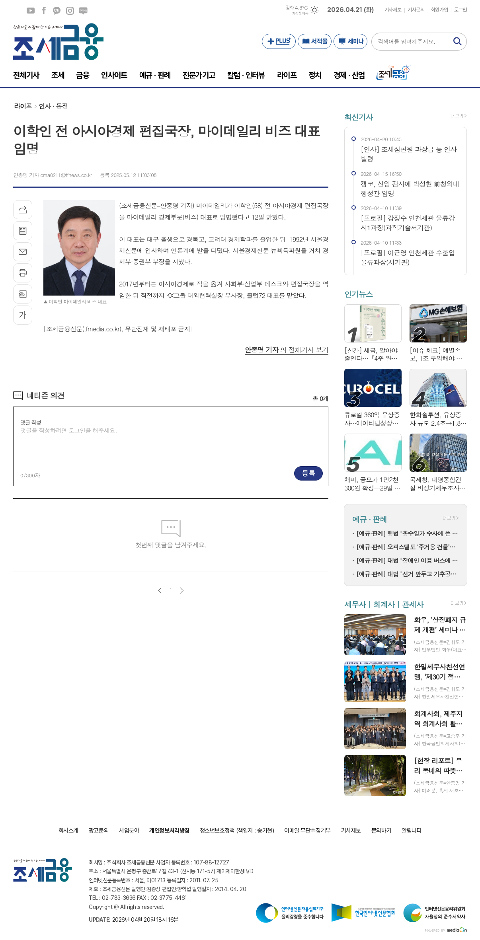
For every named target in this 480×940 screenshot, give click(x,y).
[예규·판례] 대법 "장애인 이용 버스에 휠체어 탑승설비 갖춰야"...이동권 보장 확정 (407, 560)
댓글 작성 (30, 422)
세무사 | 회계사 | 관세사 (383, 604)
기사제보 (392, 10)
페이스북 (44, 11)
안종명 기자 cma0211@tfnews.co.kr (52, 175)
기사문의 (416, 10)
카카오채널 (57, 11)
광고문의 (99, 830)
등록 (308, 473)
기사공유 (22, 209)
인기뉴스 (358, 294)
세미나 (350, 41)
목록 (22, 230)
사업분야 (129, 830)
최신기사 (358, 116)
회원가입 (439, 10)
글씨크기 (22, 315)
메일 (22, 251)
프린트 (22, 272)
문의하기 (381, 830)
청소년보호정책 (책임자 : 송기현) (237, 830)
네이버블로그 (83, 11)
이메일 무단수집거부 (307, 830)
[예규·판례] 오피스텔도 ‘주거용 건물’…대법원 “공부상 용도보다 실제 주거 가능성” (407, 547)
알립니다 (411, 830)
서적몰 (315, 41)
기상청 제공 (300, 14)
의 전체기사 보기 (286, 349)
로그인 (460, 10)
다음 (181, 590)
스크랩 (22, 294)
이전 (159, 590)
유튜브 (31, 11)
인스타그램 (70, 11)
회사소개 (68, 830)
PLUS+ (279, 41)
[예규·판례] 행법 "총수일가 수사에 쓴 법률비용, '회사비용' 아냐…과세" (407, 533)
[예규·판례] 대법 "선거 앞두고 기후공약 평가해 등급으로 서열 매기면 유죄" (407, 574)
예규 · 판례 (369, 519)
